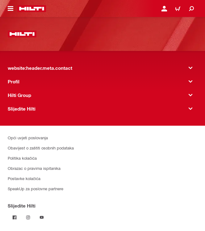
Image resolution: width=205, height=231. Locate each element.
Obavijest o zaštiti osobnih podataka (41, 147)
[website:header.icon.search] (191, 8)
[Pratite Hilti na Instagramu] (28, 217)
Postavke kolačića (24, 178)
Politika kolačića (22, 158)
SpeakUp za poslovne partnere (35, 188)
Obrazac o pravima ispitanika (34, 168)
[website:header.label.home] (31, 8)
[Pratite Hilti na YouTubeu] (41, 217)
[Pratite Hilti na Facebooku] (14, 217)
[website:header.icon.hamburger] (10, 8)
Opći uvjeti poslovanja (28, 137)
